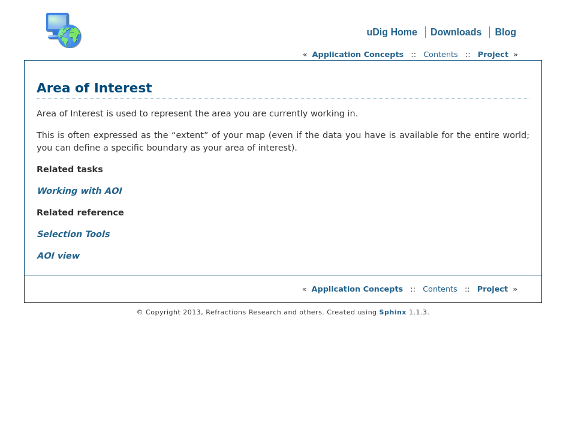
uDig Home (391, 32)
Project (493, 54)
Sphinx (393, 312)
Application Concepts (358, 54)
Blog (505, 32)
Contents (440, 54)
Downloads (455, 32)
